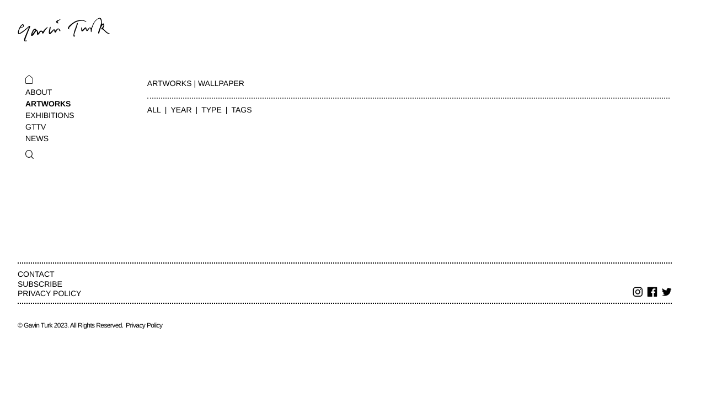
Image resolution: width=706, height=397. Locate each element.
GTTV (35, 126)
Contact (36, 274)
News (37, 138)
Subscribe (40, 284)
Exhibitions (49, 115)
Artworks (48, 103)
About (38, 92)
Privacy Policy (49, 293)
